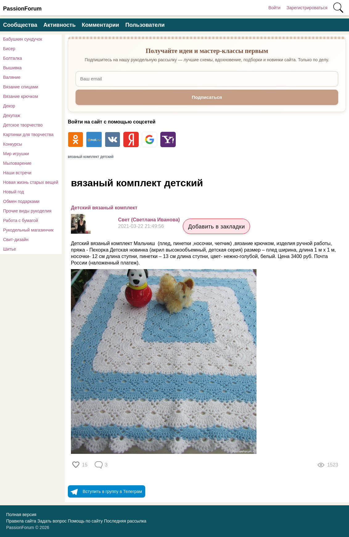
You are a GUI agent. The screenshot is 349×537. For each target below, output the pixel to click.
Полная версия (21, 514)
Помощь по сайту (85, 521)
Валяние (11, 77)
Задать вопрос (52, 521)
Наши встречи (17, 172)
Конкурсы (12, 144)
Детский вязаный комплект (104, 207)
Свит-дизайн (15, 239)
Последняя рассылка (125, 521)
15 (85, 464)
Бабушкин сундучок (22, 39)
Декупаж (11, 115)
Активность (59, 25)
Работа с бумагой (20, 220)
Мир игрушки (16, 153)
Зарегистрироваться (307, 7)
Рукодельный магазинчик (28, 230)
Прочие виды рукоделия (27, 210)
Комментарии (100, 25)
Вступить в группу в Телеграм (105, 491)
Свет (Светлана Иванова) (149, 219)
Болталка (12, 58)
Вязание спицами (20, 86)
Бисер (9, 48)
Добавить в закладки (216, 227)
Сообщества (20, 25)
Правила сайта (21, 521)
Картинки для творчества (28, 134)
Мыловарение (17, 163)
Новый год (13, 191)
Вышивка (12, 67)
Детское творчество (23, 125)
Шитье (9, 249)
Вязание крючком (20, 96)
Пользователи (145, 25)
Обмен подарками (21, 201)
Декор (9, 105)
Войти (274, 7)
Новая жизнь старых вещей (30, 182)
